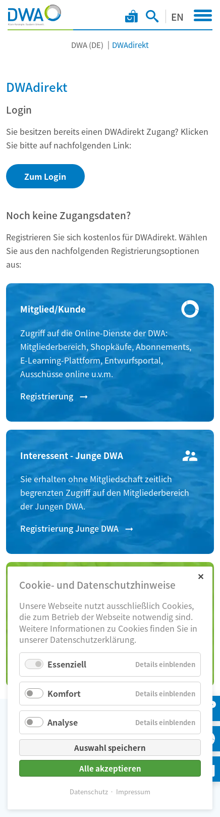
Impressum (133, 791)
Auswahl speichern (110, 747)
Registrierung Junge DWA (69, 528)
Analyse (62, 722)
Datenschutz (89, 791)
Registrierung (46, 396)
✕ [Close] (200, 576)
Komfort (64, 693)
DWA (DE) (87, 44)
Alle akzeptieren (110, 768)
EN (177, 16)
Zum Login (45, 176)
